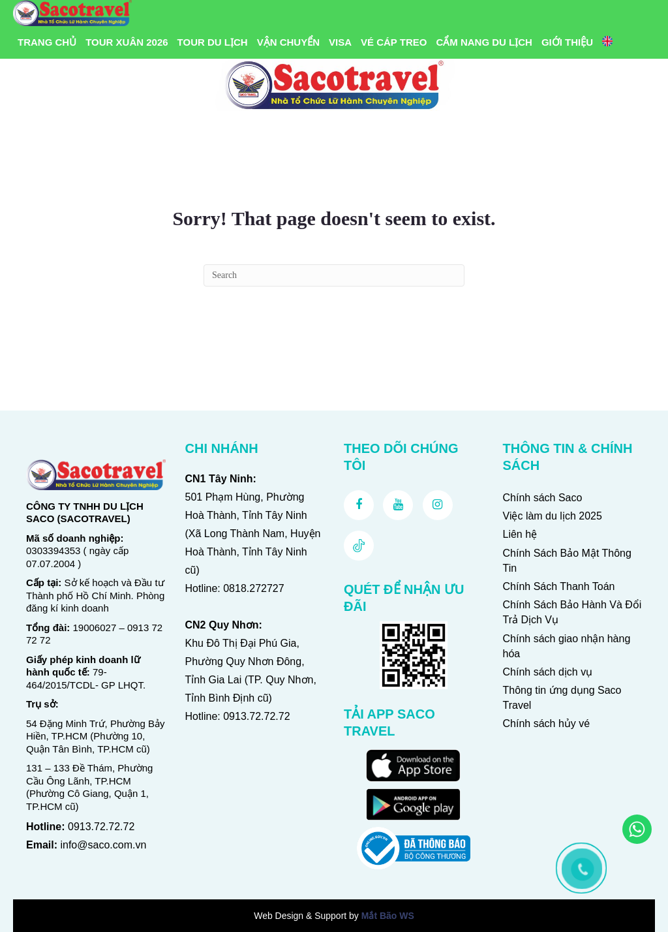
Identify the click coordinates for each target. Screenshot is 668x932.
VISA (340, 42)
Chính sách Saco (543, 497)
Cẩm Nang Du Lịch (484, 42)
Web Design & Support (300, 915)
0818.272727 (253, 588)
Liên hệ (520, 534)
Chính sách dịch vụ (548, 671)
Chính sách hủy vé (546, 723)
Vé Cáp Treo (394, 42)
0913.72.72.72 (101, 826)
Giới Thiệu (567, 42)
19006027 (95, 627)
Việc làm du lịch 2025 (552, 515)
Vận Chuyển (288, 42)
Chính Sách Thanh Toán (559, 586)
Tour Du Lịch (212, 42)
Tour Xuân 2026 (126, 42)
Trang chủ (47, 42)
